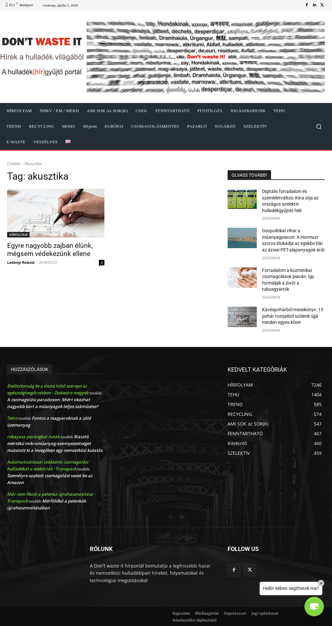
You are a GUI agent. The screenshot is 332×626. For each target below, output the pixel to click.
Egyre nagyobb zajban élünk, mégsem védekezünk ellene (50, 250)
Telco (12, 418)
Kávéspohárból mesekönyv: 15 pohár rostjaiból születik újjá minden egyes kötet (292, 316)
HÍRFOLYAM (18, 234)
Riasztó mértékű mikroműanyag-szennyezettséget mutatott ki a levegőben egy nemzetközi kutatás (54, 443)
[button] (318, 126)
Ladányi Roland (20, 262)
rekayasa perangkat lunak (33, 437)
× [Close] (321, 583)
